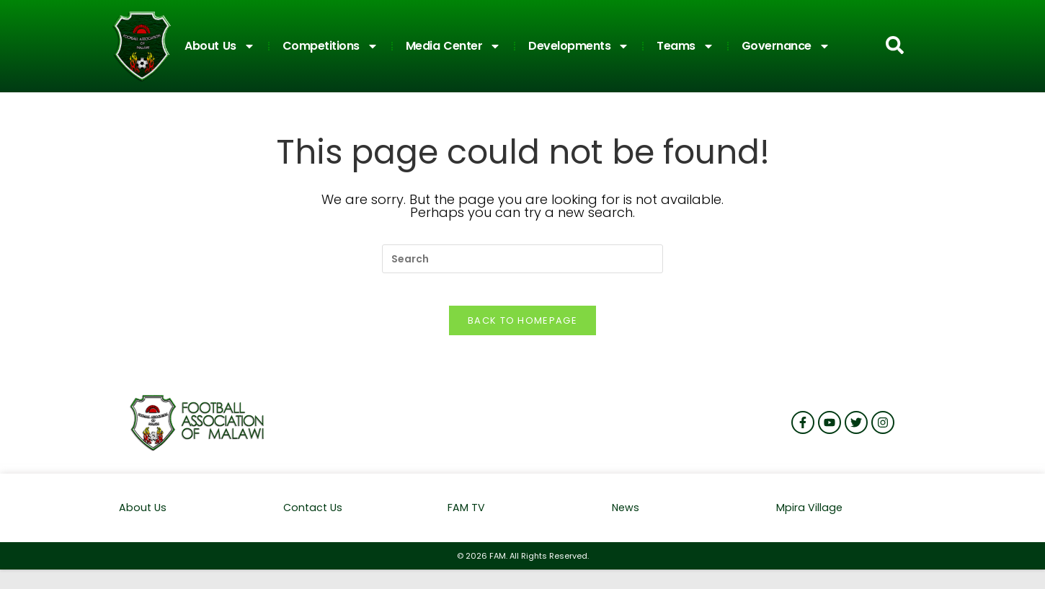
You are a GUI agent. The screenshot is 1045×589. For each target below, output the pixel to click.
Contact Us (314, 519)
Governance (786, 46)
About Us (219, 46)
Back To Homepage (522, 332)
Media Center (454, 46)
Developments (578, 46)
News (626, 519)
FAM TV (466, 519)
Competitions (330, 46)
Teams (685, 46)
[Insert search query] (522, 258)
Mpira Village (809, 519)
